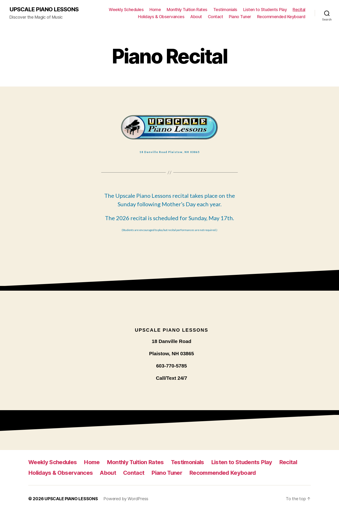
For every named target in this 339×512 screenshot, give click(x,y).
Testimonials (225, 9)
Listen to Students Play (265, 9)
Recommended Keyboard (281, 16)
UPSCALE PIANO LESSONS (44, 9)
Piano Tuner (240, 16)
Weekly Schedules (126, 9)
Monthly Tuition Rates (187, 9)
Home (155, 9)
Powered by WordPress (125, 498)
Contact (215, 16)
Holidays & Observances (161, 16)
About (196, 16)
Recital (299, 9)
